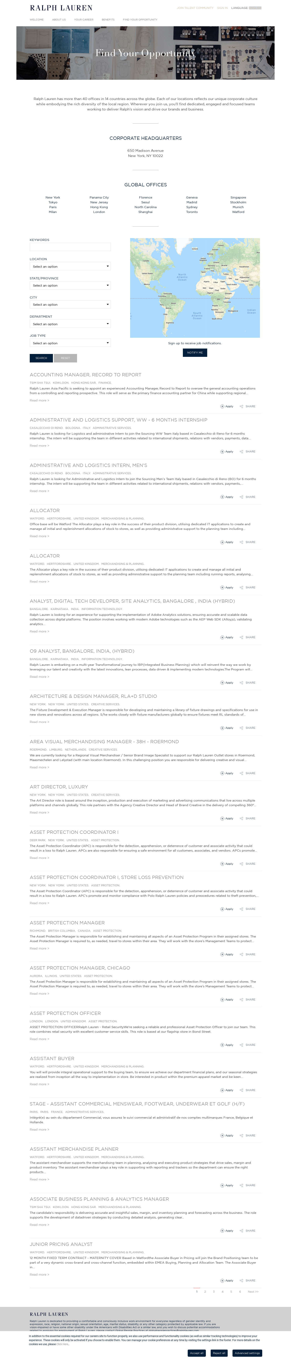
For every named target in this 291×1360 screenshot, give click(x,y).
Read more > (39, 400)
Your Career (83, 19)
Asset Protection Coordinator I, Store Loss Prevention (107, 877)
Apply (229, 406)
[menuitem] (195, 8)
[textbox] (71, 285)
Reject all (219, 1353)
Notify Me (195, 352)
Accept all (197, 1353)
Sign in (222, 7)
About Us (59, 19)
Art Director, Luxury (59, 786)
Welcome (37, 19)
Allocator (45, 510)
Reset (65, 358)
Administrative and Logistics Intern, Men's (88, 465)
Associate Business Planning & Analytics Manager (99, 1198)
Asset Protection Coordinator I (74, 832)
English (255, 7)
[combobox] (70, 285)
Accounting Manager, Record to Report (86, 374)
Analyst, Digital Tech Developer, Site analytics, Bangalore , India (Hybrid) (132, 600)
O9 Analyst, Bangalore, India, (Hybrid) (82, 650)
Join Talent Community (195, 7)
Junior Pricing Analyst (61, 1244)
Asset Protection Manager (67, 922)
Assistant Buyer (52, 1058)
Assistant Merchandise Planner (74, 1148)
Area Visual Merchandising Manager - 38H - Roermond (104, 741)
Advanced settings (247, 1353)
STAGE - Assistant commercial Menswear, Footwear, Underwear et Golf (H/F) (137, 1103)
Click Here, (62, 1344)
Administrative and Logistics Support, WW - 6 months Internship (118, 419)
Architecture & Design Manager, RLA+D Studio (93, 696)
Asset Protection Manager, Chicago (80, 967)
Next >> (253, 1291)
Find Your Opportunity (140, 19)
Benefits (108, 19)
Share (250, 406)
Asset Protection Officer (65, 1013)
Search (41, 358)
